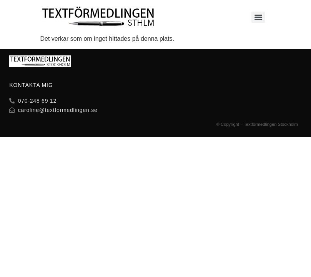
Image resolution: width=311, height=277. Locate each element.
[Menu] (258, 17)
